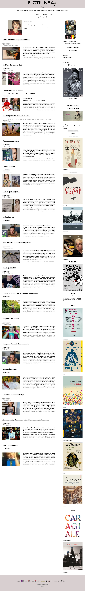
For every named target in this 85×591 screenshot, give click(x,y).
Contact (62, 10)
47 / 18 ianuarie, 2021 (8, 197)
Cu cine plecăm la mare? (12, 90)
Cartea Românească (67, 540)
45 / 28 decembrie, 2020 (8, 222)
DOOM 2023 (73, 133)
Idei (18, 10)
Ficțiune (31, 10)
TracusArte (65, 572)
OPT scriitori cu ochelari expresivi (16, 242)
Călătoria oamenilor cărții (13, 394)
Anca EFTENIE (6, 43)
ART (64, 374)
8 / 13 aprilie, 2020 (7, 400)
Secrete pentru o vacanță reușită (15, 116)
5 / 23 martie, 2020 (7, 425)
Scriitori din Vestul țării (12, 65)
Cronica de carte (23, 10)
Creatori (58, 10)
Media (42, 586)
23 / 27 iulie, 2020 (7, 324)
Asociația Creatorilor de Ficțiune (72, 43)
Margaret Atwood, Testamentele (15, 344)
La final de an (8, 217)
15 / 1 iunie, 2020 (7, 349)
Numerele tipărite (73, 98)
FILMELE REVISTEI (72, 130)
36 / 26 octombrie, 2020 (8, 273)
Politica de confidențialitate (42, 584)
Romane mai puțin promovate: (25, 420)
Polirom (64, 407)
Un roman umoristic (10, 141)
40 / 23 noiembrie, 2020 (8, 248)
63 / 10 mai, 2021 (7, 146)
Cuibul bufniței (8, 166)
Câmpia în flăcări (9, 369)
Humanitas (74, 50)
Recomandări (51, 10)
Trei (64, 473)
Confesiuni (4, 221)
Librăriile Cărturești (72, 47)
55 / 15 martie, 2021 (7, 172)
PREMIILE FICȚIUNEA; (67, 57)
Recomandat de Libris (67, 440)
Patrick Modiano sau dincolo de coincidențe (20, 293)
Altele (66, 10)
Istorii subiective (5, 120)
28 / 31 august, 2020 (7, 298)
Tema (35, 10)
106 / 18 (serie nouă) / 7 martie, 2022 (11, 45)
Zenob (38, 10)
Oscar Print (65, 231)
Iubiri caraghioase (9, 445)
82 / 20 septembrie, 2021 (8, 70)
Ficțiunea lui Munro (10, 318)
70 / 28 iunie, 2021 (7, 121)
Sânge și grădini (9, 268)
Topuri (3, 247)
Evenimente (44, 10)
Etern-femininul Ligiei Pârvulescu (16, 40)
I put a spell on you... (11, 192)
